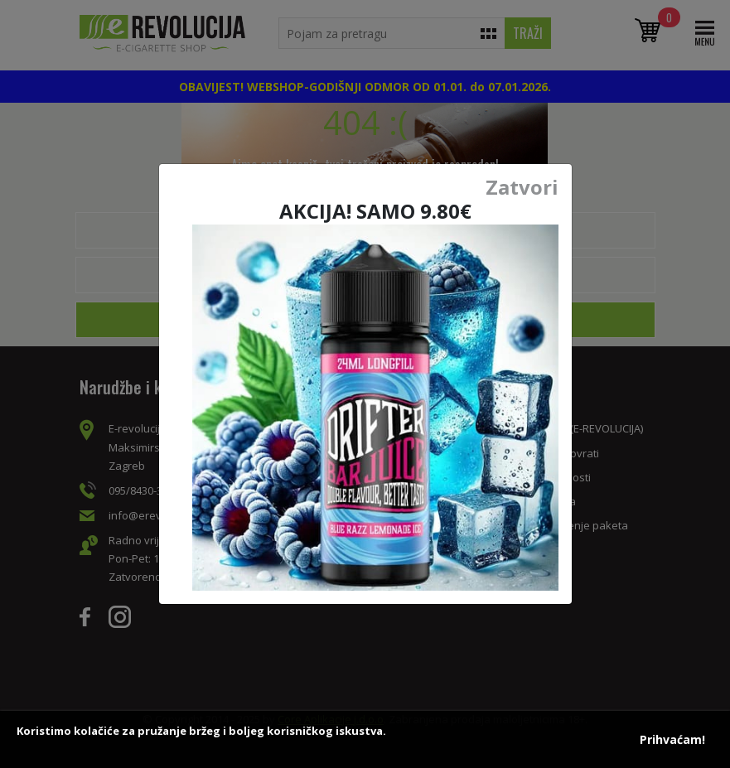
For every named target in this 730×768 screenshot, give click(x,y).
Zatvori (522, 187)
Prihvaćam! (672, 739)
